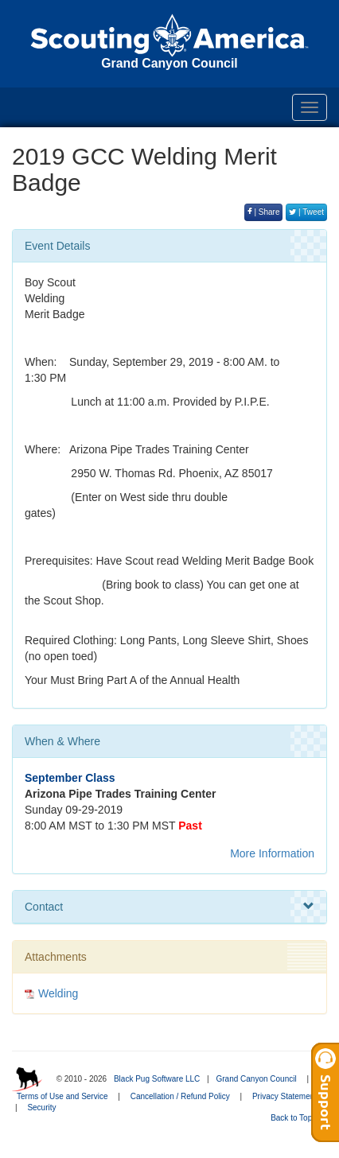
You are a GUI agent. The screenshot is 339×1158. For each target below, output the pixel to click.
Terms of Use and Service (62, 1096)
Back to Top (296, 1117)
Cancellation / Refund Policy (180, 1096)
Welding (58, 993)
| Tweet (306, 212)
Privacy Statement (284, 1096)
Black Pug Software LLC (157, 1078)
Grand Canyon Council (256, 1078)
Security (41, 1107)
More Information (272, 853)
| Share (263, 212)
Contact (169, 907)
